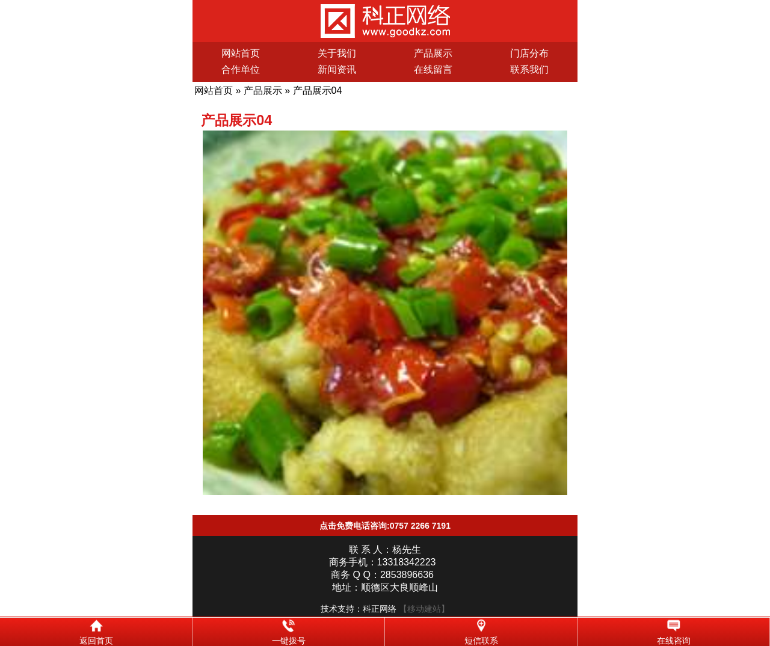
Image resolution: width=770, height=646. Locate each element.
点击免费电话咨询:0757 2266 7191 (385, 526)
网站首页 (240, 53)
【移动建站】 (424, 609)
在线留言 (433, 69)
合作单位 (240, 69)
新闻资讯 (337, 69)
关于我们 (337, 53)
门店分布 (529, 53)
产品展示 (433, 53)
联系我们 (529, 69)
